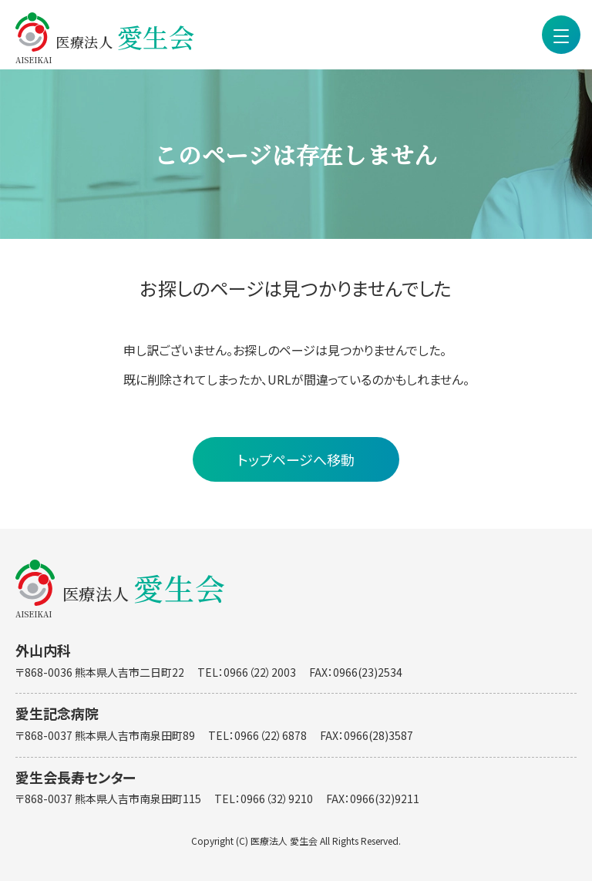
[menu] (561, 34)
